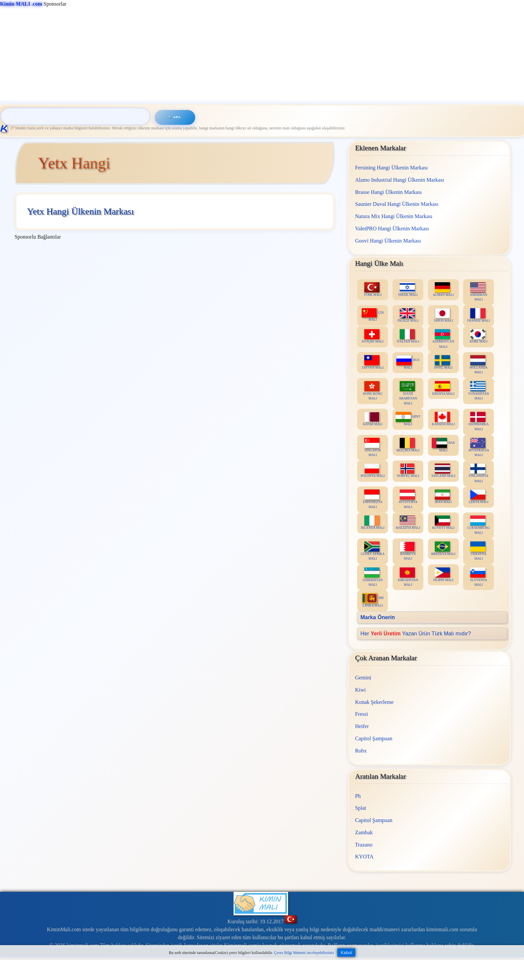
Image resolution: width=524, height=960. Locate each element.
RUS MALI (408, 362)
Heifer (362, 726)
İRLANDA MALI (372, 522)
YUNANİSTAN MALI (478, 390)
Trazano (363, 844)
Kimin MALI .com (21, 4)
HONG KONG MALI (372, 390)
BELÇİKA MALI (408, 444)
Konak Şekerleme (374, 702)
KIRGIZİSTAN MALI (408, 576)
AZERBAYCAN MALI (443, 338)
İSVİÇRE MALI (373, 336)
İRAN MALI (443, 496)
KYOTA (364, 856)
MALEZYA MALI (408, 522)
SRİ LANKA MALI (373, 600)
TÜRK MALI (373, 289)
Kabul (346, 952)
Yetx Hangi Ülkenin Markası (80, 211)
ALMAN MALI (443, 289)
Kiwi (360, 690)
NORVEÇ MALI (408, 471)
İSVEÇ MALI (443, 362)
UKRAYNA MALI (478, 551)
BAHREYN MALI (408, 551)
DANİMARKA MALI (478, 421)
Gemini (363, 677)
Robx (361, 751)
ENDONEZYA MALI (372, 499)
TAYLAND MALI (443, 471)
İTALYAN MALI (408, 336)
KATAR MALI (372, 419)
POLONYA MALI (373, 471)
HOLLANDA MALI (479, 364)
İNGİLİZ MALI (408, 315)
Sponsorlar (33, 4)
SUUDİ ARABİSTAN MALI (408, 393)
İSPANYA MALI (443, 388)
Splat (360, 808)
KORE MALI (479, 336)
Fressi (361, 714)
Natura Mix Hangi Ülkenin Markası (393, 216)
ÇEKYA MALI (479, 496)
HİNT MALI (408, 419)
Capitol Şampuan (373, 738)
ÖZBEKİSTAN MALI (373, 576)
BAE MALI (443, 444)
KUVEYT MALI (443, 522)
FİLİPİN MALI (443, 574)
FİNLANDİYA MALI (478, 473)
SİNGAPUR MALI (372, 447)
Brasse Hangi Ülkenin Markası (388, 192)
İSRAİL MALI (408, 289)
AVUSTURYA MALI (408, 499)
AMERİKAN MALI (479, 291)
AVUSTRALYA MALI (478, 447)
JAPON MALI (443, 315)
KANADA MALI (443, 419)
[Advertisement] (198, 54)
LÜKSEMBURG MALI (478, 524)
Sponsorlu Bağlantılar (38, 237)
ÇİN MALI (373, 314)
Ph (358, 796)
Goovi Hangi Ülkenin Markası (388, 240)
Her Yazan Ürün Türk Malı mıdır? (416, 633)
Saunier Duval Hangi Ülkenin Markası (396, 204)
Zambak (363, 832)
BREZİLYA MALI (443, 548)
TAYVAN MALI (373, 362)
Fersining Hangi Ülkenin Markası (391, 167)
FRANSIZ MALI (478, 315)
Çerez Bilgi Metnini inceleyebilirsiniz (304, 952)
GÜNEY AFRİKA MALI (373, 551)
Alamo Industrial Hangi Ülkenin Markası (399, 179)
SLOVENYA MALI (478, 576)
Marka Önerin (378, 617)
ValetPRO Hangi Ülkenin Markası (392, 228)
